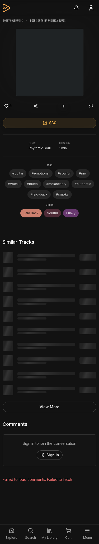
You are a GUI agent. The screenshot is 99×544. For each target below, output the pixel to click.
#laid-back (39, 194)
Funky (71, 213)
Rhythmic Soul (40, 148)
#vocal (13, 184)
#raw (83, 173)
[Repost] (91, 106)
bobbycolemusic (13, 20)
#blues (32, 184)
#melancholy (56, 184)
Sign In (49, 455)
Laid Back (31, 213)
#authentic (83, 184)
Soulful (52, 213)
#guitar (17, 173)
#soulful (64, 173)
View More (49, 407)
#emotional (40, 173)
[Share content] (35, 106)
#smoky (62, 194)
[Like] (8, 106)
